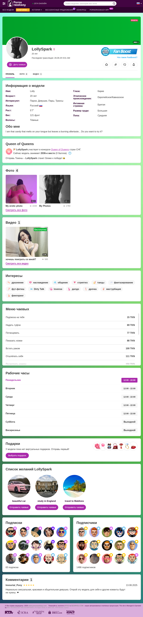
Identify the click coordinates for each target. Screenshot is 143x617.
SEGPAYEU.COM (77, 606)
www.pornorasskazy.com (37, 606)
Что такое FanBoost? (127, 57)
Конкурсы (81, 10)
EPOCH (67, 606)
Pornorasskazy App (100, 9)
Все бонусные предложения (60, 9)
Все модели (8, 10)
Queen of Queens (60, 149)
